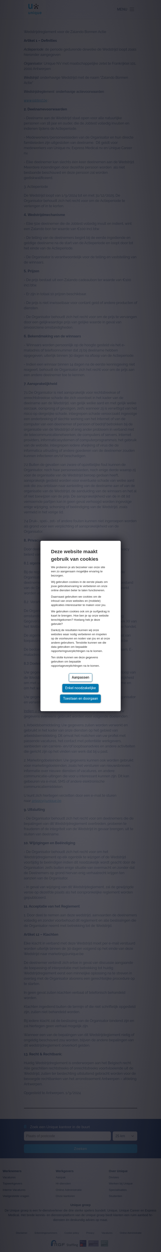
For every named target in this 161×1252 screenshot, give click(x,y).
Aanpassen (80, 677)
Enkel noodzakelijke (80, 688)
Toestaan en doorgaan (80, 699)
